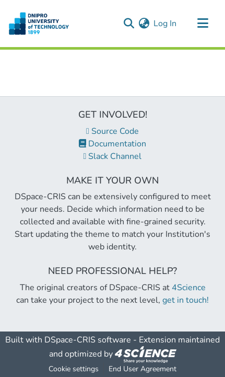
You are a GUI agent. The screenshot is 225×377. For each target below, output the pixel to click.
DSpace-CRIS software (87, 340)
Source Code (112, 131)
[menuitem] (143, 23)
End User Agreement (142, 369)
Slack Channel (113, 156)
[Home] (39, 23)
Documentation (112, 144)
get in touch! (185, 300)
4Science (189, 287)
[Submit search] (128, 23)
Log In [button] (165, 23)
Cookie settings (74, 369)
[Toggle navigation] (202, 23)
